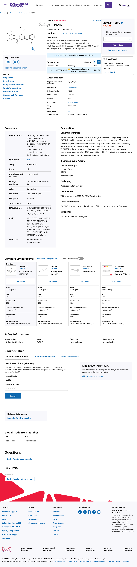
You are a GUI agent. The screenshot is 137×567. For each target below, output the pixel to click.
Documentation (10, 91)
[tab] (5, 13)
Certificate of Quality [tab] (44, 356)
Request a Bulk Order (117, 50)
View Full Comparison (47, 258)
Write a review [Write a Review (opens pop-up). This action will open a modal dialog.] (67, 33)
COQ (16, 62)
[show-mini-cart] (124, 5)
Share (97, 20)
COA (8, 62)
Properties (8, 77)
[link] (13, 511)
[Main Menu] (5, 5)
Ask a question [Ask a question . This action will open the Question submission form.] (80, 33)
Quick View (20, 281)
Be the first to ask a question (20, 459)
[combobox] (73, 5)
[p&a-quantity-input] (117, 39)
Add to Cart (118, 45)
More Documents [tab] (70, 356)
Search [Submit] (13, 396)
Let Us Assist (109, 72)
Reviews (7, 98)
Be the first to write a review (21, 479)
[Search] (108, 5)
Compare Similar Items (13, 84)
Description (8, 81)
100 (69, 112)
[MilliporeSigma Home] (19, 5)
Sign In (57, 55)
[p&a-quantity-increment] (130, 39)
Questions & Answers (13, 95)
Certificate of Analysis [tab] (17, 356)
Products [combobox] (39, 5)
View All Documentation (16, 68)
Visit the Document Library (92, 376)
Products (3, 13)
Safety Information (12, 88)
